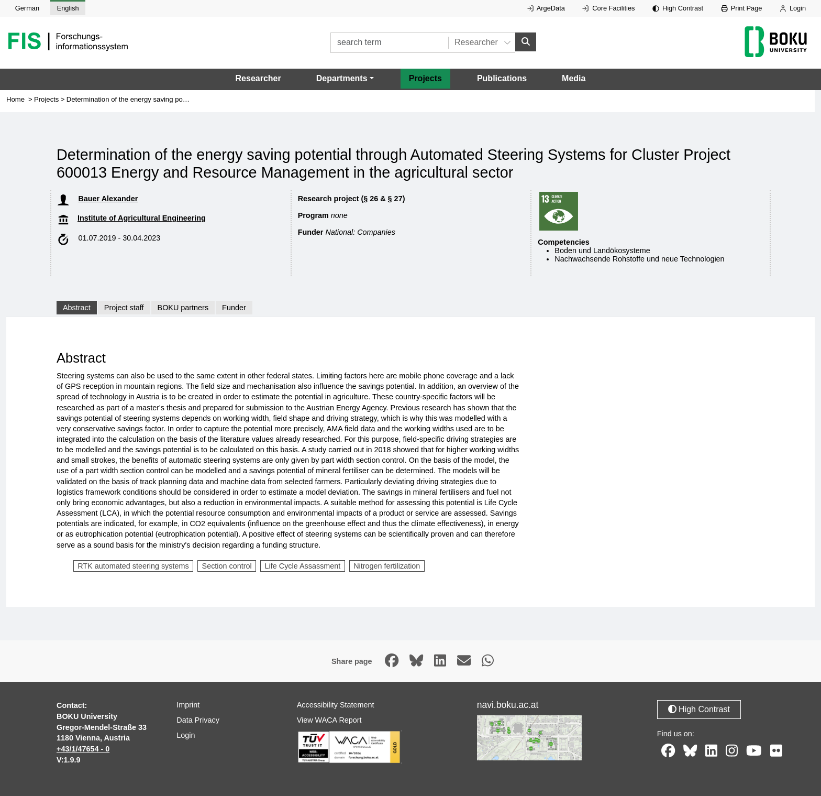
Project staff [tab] (124, 307)
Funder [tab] (234, 307)
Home (15, 99)
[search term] (389, 42)
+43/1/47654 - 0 (83, 749)
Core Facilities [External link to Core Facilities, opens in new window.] (608, 8)
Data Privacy (197, 720)
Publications (502, 78)
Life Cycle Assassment (303, 566)
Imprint (187, 705)
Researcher (258, 78)
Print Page (741, 8)
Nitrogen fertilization (386, 566)
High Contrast (677, 8)
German (27, 8)
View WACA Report (329, 720)
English (68, 8)
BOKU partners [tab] (183, 307)
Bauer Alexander (108, 198)
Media (573, 78)
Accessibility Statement (335, 705)
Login (793, 8)
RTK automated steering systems (133, 566)
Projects (425, 78)
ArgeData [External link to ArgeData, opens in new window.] (546, 8)
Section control (227, 566)
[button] (345, 79)
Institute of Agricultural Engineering (141, 218)
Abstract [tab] (77, 307)
